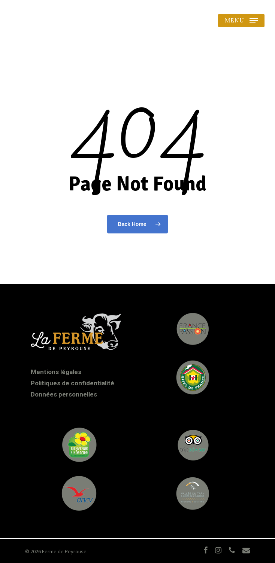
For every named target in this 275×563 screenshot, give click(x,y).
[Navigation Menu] (241, 20)
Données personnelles (64, 394)
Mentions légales (56, 372)
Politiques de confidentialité (72, 383)
